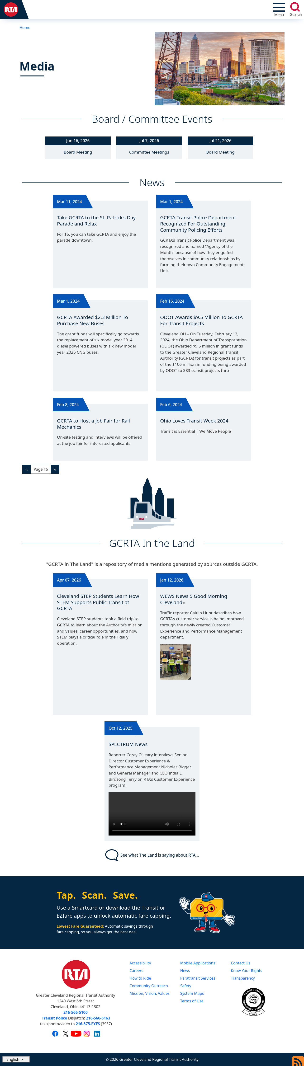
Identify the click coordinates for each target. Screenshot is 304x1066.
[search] (295, 7)
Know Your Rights (246, 970)
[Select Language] (16, 1059)
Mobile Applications (197, 963)
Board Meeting (78, 152)
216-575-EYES (88, 1023)
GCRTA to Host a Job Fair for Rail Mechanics (93, 423)
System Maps (192, 993)
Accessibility (140, 963)
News (185, 970)
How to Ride (140, 978)
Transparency (243, 978)
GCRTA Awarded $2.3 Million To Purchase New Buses (92, 320)
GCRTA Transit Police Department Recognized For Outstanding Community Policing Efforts (198, 223)
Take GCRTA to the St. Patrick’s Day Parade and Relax (96, 220)
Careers (136, 970)
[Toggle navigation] (279, 9)
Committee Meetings (149, 152)
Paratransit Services (197, 978)
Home (24, 27)
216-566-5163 (98, 1018)
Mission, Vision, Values (149, 993)
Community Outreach (148, 985)
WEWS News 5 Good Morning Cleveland (193, 599)
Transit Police (54, 1018)
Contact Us (240, 963)
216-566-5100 (75, 1012)
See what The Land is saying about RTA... (152, 855)
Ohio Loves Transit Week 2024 (194, 420)
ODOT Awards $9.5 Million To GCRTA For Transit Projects (201, 320)
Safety (185, 985)
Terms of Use (192, 1001)
